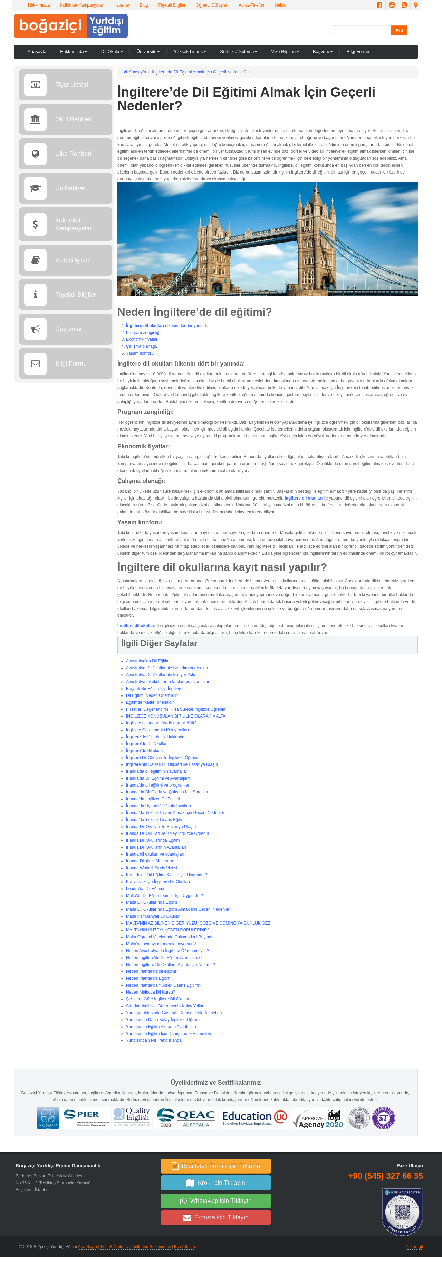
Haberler (121, 5)
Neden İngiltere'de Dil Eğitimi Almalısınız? (164, 957)
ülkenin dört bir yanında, (186, 325)
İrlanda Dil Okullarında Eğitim (153, 840)
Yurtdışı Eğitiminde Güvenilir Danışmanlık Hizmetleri (174, 1012)
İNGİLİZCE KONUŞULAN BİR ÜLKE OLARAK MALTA (175, 716)
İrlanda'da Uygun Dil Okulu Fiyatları (158, 805)
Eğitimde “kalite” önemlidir (150, 702)
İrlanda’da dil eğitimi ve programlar (157, 785)
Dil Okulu (112, 51)
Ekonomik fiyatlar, (142, 339)
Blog (144, 5)
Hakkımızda (39, 5)
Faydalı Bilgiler (171, 5)
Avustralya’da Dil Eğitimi (148, 661)
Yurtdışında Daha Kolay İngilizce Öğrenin (164, 1019)
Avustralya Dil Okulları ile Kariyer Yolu (160, 674)
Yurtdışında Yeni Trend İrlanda (154, 1040)
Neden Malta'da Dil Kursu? (150, 992)
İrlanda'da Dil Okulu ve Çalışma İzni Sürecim (167, 792)
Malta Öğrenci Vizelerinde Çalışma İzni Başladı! (169, 937)
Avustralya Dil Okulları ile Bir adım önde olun (167, 667)
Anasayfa (37, 51)
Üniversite (148, 51)
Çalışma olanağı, (141, 346)
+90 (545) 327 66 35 (385, 1176)
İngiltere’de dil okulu (144, 750)
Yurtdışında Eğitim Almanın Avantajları (161, 1026)
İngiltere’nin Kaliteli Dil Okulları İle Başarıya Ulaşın (172, 764)
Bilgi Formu (358, 51)
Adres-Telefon (251, 5)
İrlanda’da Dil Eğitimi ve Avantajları (158, 778)
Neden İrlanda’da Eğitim (148, 978)
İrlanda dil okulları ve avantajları (155, 854)
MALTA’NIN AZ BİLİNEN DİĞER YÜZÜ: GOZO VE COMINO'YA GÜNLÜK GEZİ (198, 923)
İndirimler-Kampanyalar (81, 5)
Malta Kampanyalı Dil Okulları (153, 916)
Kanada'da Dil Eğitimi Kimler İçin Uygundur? (166, 874)
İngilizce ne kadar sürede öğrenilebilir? (161, 723)
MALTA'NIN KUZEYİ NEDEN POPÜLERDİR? (167, 930)
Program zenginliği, (144, 332)
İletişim (281, 5)
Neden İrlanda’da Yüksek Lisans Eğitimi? (163, 985)
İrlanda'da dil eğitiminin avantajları (157, 771)
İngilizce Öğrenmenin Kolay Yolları (157, 730)
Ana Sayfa (87, 1246)
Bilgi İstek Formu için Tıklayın (216, 1166)
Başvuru (323, 51)
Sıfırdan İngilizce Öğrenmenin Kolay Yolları (165, 1006)
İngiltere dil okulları (145, 325)
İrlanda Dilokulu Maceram (149, 861)
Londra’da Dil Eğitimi (145, 888)
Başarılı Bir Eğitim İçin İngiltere (154, 688)
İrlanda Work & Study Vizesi (151, 868)
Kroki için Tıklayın (215, 1182)
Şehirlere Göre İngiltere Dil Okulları (158, 999)
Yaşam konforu (140, 353)
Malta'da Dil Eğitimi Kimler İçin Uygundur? (164, 895)
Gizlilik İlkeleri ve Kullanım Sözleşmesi (135, 1246)
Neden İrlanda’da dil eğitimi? (152, 971)
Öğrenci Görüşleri (212, 5)
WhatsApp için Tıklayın (215, 1200)
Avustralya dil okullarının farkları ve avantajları (168, 681)
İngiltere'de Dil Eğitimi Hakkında (155, 736)
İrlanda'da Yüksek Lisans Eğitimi (155, 819)
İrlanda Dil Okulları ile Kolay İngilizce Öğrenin (167, 833)
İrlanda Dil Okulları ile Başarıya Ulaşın (161, 826)
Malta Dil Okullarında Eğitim (151, 902)
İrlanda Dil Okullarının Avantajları (156, 847)
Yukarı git (414, 1246)
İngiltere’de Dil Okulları (147, 743)
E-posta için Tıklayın (216, 1217)
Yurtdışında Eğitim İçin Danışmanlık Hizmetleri (168, 1033)
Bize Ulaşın (184, 1246)
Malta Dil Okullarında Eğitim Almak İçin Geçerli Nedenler (177, 909)
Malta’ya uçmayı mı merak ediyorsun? (161, 943)
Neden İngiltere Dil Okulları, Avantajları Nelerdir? (170, 964)
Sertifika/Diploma (238, 51)
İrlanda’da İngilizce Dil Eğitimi (153, 799)
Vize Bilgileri (285, 51)
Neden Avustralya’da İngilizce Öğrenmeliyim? (167, 950)
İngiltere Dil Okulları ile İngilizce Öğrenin (163, 757)
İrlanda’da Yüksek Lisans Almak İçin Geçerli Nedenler (175, 812)
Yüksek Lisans (190, 51)
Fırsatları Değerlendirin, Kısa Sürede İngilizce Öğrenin (175, 709)
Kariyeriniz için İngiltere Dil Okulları (158, 881)
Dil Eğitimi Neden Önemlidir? (152, 695)
